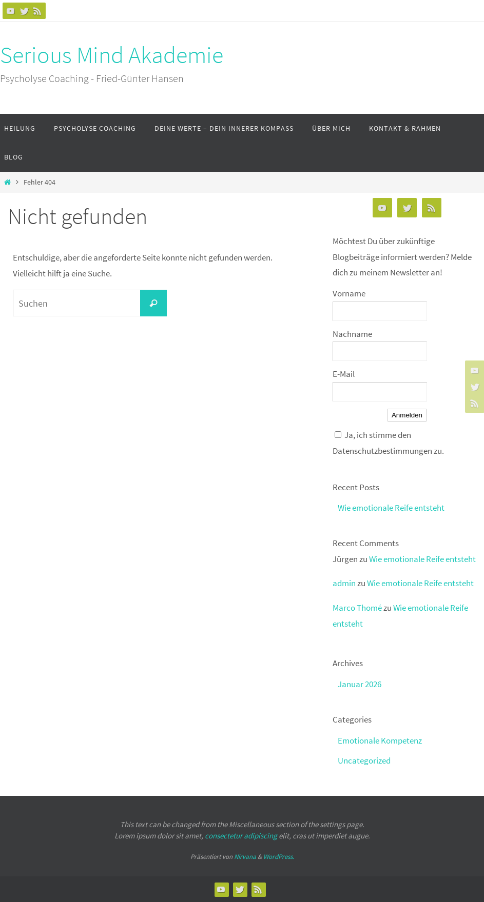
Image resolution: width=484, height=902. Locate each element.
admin (344, 583)
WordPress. (278, 856)
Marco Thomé (357, 607)
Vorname (349, 293)
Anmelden (407, 415)
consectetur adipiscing (241, 835)
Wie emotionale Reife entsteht (391, 507)
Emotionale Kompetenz (380, 740)
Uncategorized (364, 760)
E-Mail (344, 373)
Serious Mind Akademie (111, 55)
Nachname (352, 333)
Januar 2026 (359, 684)
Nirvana (245, 856)
